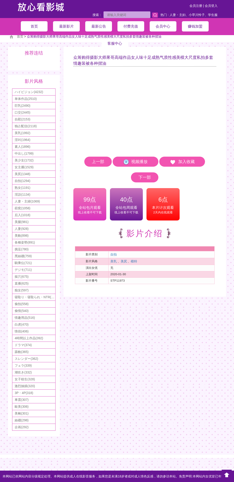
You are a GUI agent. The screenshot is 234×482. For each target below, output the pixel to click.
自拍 (113, 254)
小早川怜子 (197, 15)
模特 (134, 261)
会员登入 (211, 6)
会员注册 (195, 6)
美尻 (124, 261)
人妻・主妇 (178, 15)
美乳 (113, 261)
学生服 (213, 15)
